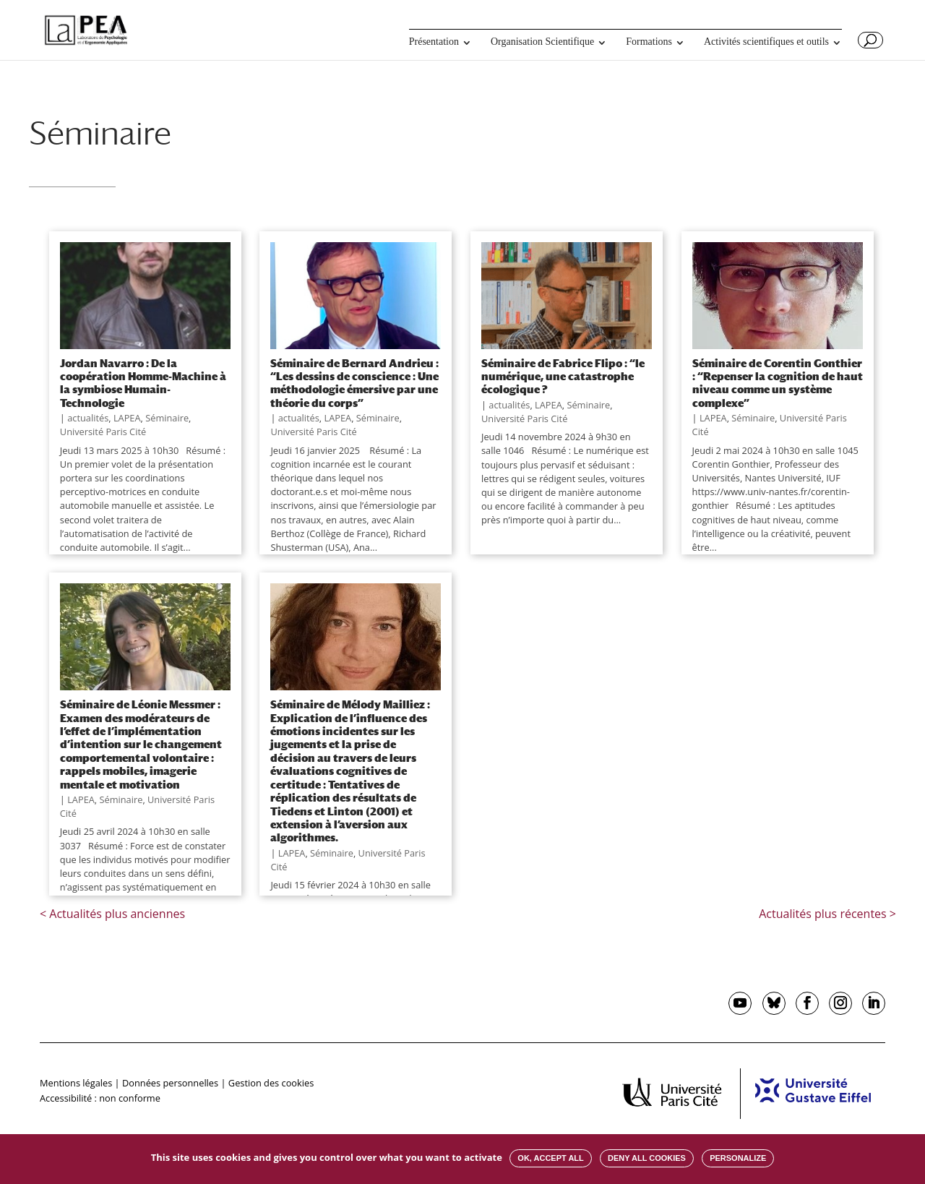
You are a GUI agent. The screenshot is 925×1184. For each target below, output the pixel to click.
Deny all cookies (647, 1158)
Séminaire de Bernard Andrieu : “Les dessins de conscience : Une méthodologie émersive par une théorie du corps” (354, 382)
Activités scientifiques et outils (766, 42)
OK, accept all (550, 1158)
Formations (649, 42)
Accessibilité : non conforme (100, 1097)
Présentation (434, 42)
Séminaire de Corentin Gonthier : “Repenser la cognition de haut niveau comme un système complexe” (777, 382)
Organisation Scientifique (542, 42)
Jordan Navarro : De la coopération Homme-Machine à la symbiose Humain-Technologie (143, 382)
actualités (87, 417)
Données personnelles (170, 1082)
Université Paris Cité (103, 431)
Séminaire (167, 417)
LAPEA (127, 417)
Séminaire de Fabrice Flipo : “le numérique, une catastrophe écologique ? (563, 376)
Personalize (738, 1158)
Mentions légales (76, 1082)
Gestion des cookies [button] (271, 1082)
